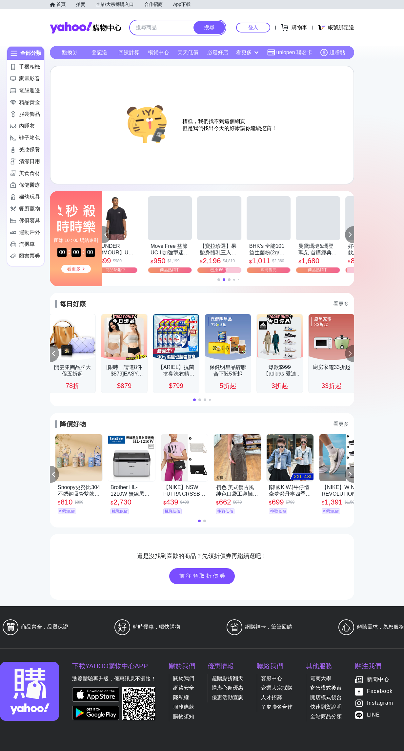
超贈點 (332, 52)
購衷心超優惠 (227, 688)
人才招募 (271, 697)
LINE (373, 715)
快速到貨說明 (326, 707)
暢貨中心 (158, 52)
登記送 (99, 52)
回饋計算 (128, 52)
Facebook (380, 691)
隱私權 (181, 697)
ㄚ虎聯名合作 (277, 707)
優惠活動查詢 (227, 697)
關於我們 (183, 678)
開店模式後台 (326, 697)
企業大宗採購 (277, 688)
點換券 (70, 52)
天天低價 (187, 52)
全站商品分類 (326, 716)
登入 (253, 27)
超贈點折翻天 (227, 678)
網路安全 (183, 688)
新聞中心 (378, 679)
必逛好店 (217, 52)
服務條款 (183, 707)
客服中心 (271, 678)
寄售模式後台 (326, 688)
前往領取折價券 (203, 576)
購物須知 (183, 716)
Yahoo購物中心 (85, 27)
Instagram (380, 703)
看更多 (247, 52)
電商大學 (320, 678)
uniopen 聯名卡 (289, 52)
